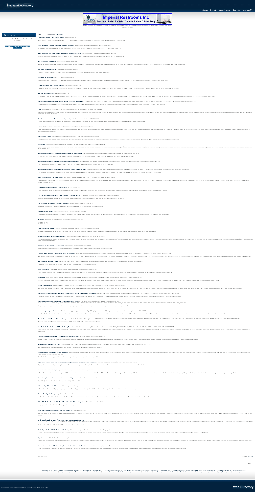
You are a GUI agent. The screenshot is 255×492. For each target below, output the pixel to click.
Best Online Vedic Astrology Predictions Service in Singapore (56, 45)
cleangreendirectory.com (66, 471)
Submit (213, 10)
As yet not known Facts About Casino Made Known (53, 352)
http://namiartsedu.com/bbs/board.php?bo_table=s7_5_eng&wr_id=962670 (60, 101)
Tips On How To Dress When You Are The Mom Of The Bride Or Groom (59, 53)
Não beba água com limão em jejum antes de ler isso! (53, 203)
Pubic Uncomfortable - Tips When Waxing (50, 177)
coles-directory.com (79, 471)
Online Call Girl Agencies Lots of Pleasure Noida (52, 187)
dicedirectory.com (147, 471)
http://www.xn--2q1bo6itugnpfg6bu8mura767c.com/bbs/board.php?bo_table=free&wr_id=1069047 (67, 293)
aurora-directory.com (141, 470)
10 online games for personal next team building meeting (54, 118)
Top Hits (236, 10)
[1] (248, 456)
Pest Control (41, 144)
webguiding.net (87, 470)
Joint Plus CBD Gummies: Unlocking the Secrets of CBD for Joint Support (60, 153)
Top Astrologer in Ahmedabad (47, 61)
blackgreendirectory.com (195, 470)
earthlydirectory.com (171, 471)
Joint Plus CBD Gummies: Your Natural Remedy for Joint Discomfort (58, 161)
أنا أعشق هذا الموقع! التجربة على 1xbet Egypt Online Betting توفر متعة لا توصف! (61, 420)
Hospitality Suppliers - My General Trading (51, 37)
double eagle (41, 277)
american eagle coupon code (46, 311)
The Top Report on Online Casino (48, 261)
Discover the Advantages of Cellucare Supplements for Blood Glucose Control (60, 445)
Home (205, 10)
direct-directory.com (158, 471)
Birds (39, 109)
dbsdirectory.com (122, 471)
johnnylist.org (78, 470)
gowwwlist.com (68, 470)
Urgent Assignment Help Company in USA (50, 85)
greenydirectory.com (224, 471)
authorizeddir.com (47, 470)
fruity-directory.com (211, 471)
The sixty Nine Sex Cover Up (46, 93)
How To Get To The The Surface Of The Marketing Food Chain (56, 327)
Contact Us (248, 10)
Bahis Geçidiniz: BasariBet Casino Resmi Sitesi (52, 430)
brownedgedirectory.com (239, 470)
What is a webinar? (43, 269)
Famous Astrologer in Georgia (47, 394)
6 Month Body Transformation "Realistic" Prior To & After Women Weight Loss (61, 402)
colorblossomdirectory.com (93, 471)
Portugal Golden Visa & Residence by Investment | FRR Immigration (58, 336)
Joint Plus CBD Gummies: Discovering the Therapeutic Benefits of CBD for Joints (62, 169)
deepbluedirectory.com (134, 471)
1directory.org (106, 470)
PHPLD (38, 487)
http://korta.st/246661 (44, 136)
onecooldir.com (97, 470)
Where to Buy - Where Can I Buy (48, 386)
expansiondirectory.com (198, 471)
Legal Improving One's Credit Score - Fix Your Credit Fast (55, 410)
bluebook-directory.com (209, 470)
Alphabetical (59, 34)
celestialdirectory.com (52, 471)
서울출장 (41, 219)
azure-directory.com (153, 470)
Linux (40, 126)
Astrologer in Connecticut (45, 77)
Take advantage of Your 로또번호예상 (49, 344)
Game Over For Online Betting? (47, 370)
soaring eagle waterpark (45, 285)
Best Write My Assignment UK (47, 69)
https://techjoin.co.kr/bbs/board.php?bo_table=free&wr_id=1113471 (58, 301)
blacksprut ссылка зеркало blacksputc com (51, 245)
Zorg (47, 487)
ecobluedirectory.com (184, 471)
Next (252, 456)
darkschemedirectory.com (109, 471)
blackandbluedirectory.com (179, 470)
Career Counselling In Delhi (46, 228)
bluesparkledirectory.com (224, 470)
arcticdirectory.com (129, 470)
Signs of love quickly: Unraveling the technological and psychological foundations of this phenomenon (67, 362)
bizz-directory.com (166, 470)
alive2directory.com (116, 470)
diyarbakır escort (43, 437)
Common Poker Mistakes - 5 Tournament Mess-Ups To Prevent (56, 253)
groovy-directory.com (237, 471)
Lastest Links (225, 10)
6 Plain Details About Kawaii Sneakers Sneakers (52, 236)
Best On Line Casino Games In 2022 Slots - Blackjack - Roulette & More (59, 195)
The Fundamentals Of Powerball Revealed (50, 319)
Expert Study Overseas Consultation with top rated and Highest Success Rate (60, 378)
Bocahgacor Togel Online (45, 211)
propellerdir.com (58, 470)
